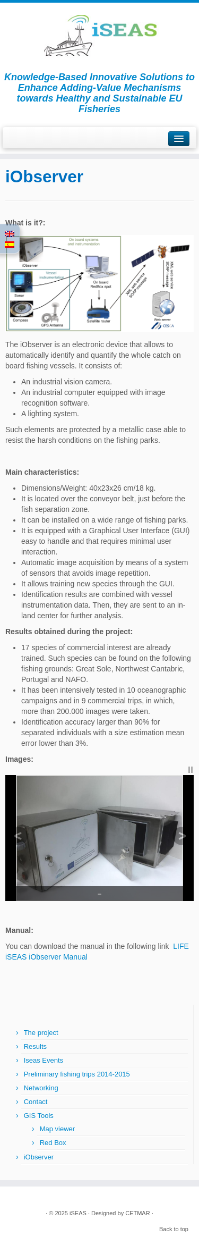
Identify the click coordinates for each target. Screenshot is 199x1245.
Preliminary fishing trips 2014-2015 (77, 1074)
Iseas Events (43, 1060)
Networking (41, 1088)
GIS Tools (39, 1116)
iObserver (39, 1157)
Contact (36, 1102)
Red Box (53, 1143)
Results (35, 1046)
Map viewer (57, 1129)
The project (41, 1033)
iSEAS (78, 1213)
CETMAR (137, 1213)
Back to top (173, 1229)
